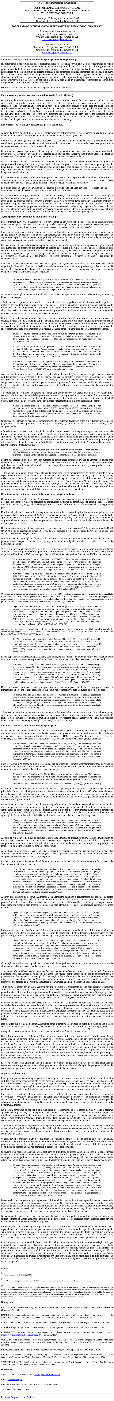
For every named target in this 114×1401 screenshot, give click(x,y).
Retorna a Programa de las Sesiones (18, 1397)
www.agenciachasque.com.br (47, 1374)
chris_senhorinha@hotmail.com (57, 39)
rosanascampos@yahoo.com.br (57, 52)
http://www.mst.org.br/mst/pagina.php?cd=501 (22, 1335)
